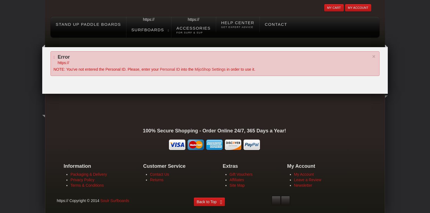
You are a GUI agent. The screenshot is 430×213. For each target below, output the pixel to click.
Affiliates (237, 180)
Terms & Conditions (87, 185)
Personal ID (170, 69)
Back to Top (207, 202)
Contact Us (159, 174)
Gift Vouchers (241, 174)
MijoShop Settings (210, 69)
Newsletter (303, 185)
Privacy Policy (82, 180)
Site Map (237, 185)
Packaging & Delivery (88, 174)
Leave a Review (307, 180)
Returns (156, 180)
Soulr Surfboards (114, 200)
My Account (304, 174)
